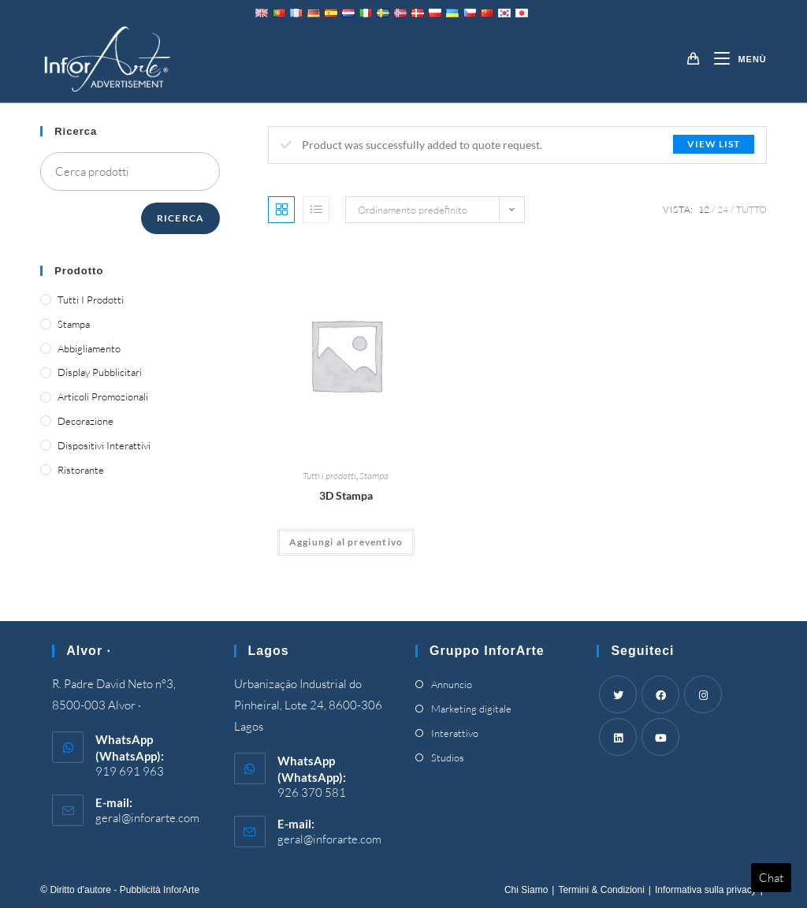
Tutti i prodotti (329, 476)
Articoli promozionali (103, 396)
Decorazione (85, 421)
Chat (771, 877)
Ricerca (180, 218)
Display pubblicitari (100, 372)
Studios (447, 757)
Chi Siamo (526, 889)
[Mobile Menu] (734, 59)
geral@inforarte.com (147, 817)
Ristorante (81, 469)
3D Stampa (346, 495)
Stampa (374, 476)
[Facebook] (660, 694)
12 (703, 209)
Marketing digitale (471, 708)
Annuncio (451, 684)
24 (722, 209)
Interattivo (454, 733)
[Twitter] (618, 694)
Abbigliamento (89, 348)
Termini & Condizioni (601, 889)
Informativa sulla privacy (706, 889)
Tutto (751, 209)
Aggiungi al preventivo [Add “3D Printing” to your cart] (346, 542)
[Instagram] (703, 694)
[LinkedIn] (618, 737)
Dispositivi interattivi (104, 445)
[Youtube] (660, 737)
